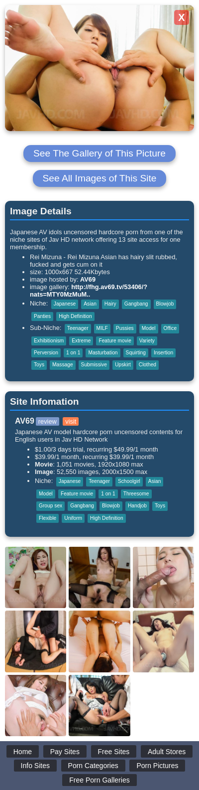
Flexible (47, 518)
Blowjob (165, 304)
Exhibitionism (49, 340)
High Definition (75, 316)
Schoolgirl (129, 481)
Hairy (110, 304)
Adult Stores (167, 752)
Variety (147, 340)
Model (149, 328)
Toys (39, 364)
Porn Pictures (157, 766)
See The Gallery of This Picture (99, 153)
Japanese (65, 304)
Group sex (50, 505)
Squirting (136, 352)
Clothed (147, 364)
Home (22, 752)
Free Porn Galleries (99, 780)
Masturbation (102, 352)
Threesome (136, 493)
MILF (102, 328)
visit (70, 421)
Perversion (46, 352)
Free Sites (114, 752)
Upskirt (123, 364)
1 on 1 (73, 352)
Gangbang (136, 304)
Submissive (94, 364)
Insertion (163, 352)
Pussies (125, 328)
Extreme (81, 340)
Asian (90, 304)
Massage (62, 364)
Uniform (73, 518)
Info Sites (35, 766)
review (47, 421)
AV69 (88, 279)
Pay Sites (65, 752)
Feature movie (115, 340)
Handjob (137, 505)
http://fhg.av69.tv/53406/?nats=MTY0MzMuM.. (88, 290)
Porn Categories (93, 766)
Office (170, 328)
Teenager (78, 328)
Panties (42, 316)
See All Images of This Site (100, 178)
